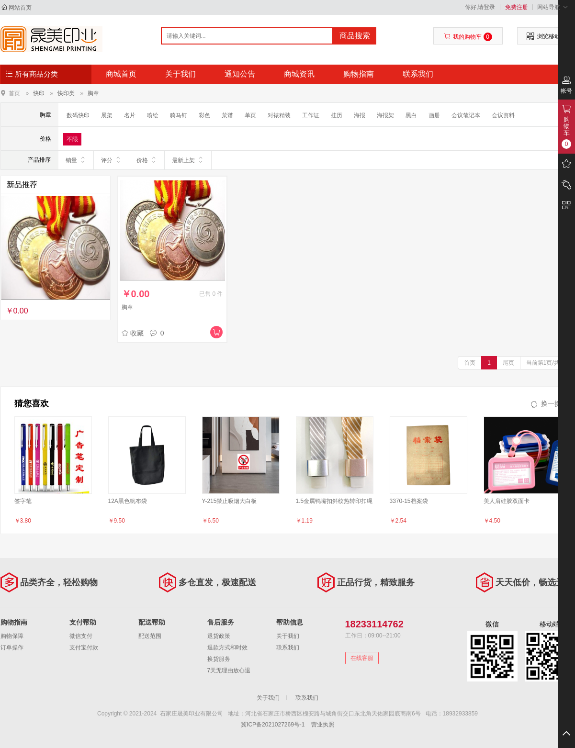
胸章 (93, 93)
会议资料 (503, 115)
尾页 (508, 362)
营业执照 (322, 724)
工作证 (310, 115)
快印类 (66, 93)
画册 (434, 115)
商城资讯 (299, 74)
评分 (111, 160)
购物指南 (358, 74)
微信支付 (80, 636)
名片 (129, 115)
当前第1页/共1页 (547, 362)
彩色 (204, 115)
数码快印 (78, 115)
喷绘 (152, 115)
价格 (146, 160)
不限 (72, 139)
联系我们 (418, 74)
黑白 (411, 115)
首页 (14, 93)
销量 (76, 160)
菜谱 (227, 115)
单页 (250, 115)
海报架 (385, 115)
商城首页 (121, 74)
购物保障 (11, 636)
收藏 (133, 333)
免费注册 (516, 7)
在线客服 (361, 658)
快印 (39, 93)
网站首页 (20, 7)
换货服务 (218, 659)
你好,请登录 (480, 7)
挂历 (336, 115)
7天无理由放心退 (229, 670)
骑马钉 (178, 115)
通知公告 (240, 74)
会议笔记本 (465, 115)
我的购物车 (468, 36)
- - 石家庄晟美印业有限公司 (51, 39)
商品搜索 (354, 36)
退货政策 (218, 636)
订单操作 (11, 647)
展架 (107, 115)
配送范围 (149, 636)
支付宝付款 (83, 647)
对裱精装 (279, 115)
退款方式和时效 (227, 647)
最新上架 (188, 160)
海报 (359, 115)
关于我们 (180, 74)
